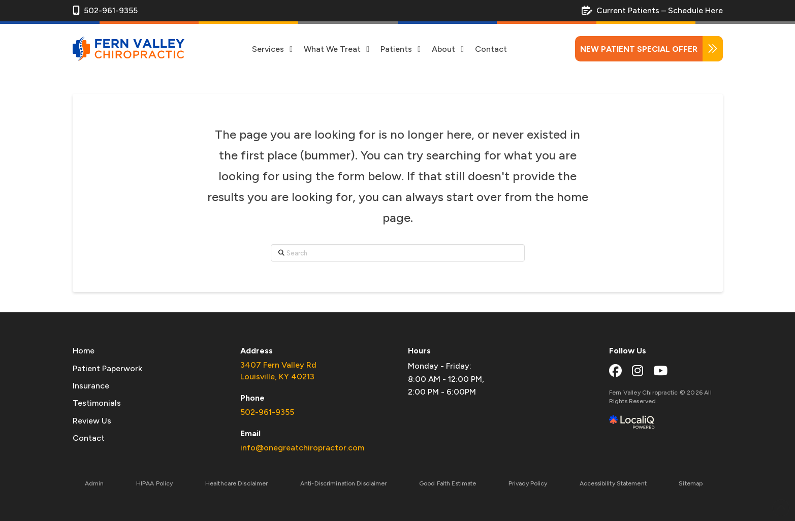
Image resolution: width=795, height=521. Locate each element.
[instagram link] (637, 370)
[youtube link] (660, 370)
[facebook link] (615, 370)
